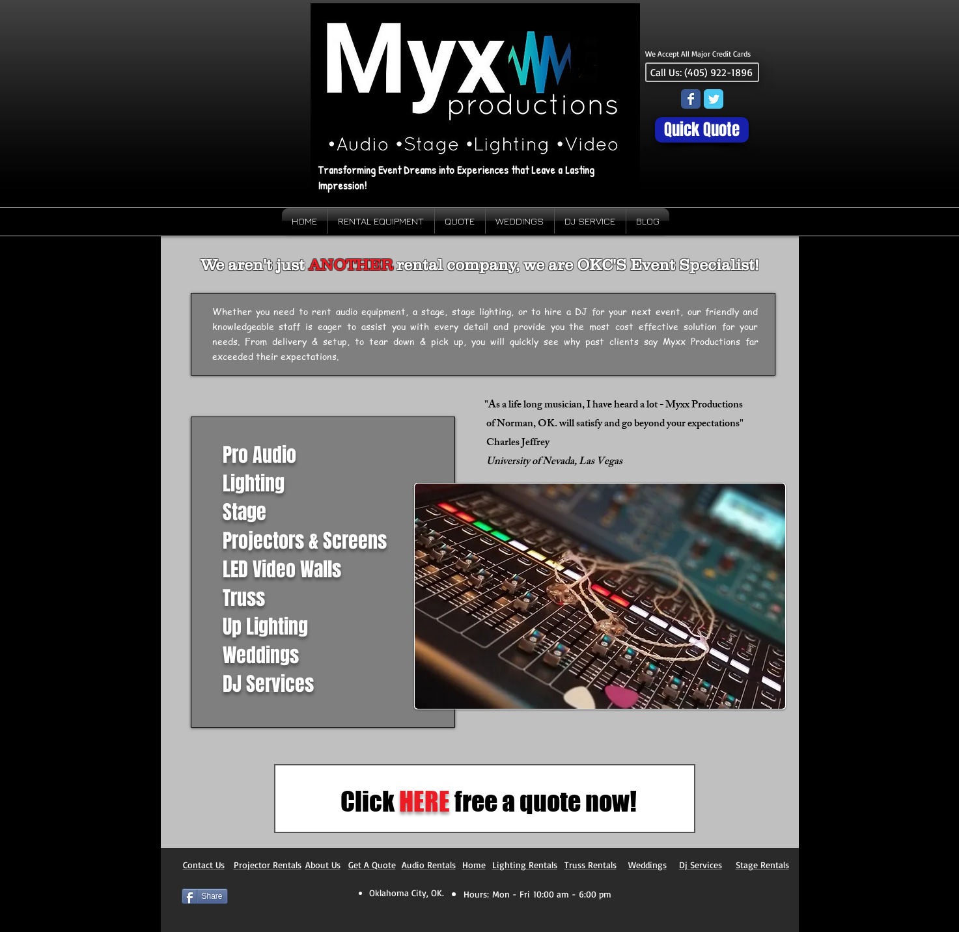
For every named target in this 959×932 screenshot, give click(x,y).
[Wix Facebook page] (691, 99)
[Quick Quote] (702, 130)
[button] (600, 596)
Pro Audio (259, 455)
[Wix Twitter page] (713, 99)
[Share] (205, 896)
